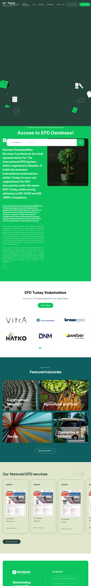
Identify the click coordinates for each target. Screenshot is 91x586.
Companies (50, 4)
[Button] (5, 267)
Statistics (41, 4)
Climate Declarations (26, 4)
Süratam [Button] (84, 4)
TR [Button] (63, 4)
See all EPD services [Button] (12, 542)
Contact (59, 4)
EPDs (17, 4)
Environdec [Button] (72, 4)
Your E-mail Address (59, 583)
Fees (33, 4)
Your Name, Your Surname (60, 576)
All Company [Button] (45, 305)
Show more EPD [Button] (45, 451)
